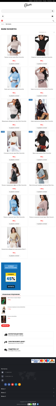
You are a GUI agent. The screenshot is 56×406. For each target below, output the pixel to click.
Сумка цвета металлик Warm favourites (14, 89)
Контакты (49, 1)
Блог (54, 1)
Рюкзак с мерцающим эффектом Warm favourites (14, 185)
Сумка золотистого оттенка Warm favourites (42, 89)
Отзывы (44, 1)
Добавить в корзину (14, 63)
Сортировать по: (42, 32)
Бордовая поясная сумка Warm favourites (42, 57)
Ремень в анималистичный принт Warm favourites (42, 217)
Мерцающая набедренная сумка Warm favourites (14, 121)
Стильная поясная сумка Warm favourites (14, 153)
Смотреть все (5, 325)
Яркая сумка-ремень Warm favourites (42, 153)
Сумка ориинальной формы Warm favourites (42, 121)
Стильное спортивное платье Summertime (16, 307)
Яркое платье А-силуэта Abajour (14, 297)
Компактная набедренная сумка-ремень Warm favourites (14, 249)
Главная (31, 1)
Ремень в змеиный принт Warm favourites (14, 217)
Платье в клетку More (12, 316)
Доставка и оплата (38, 1)
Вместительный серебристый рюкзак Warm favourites (42, 185)
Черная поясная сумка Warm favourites (14, 57)
